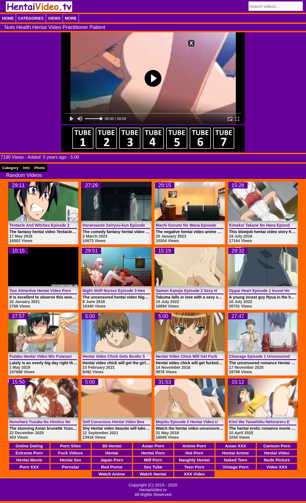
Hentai (111, 452)
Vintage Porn (235, 467)
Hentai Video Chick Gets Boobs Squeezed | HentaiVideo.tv (137, 356)
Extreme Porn (29, 452)
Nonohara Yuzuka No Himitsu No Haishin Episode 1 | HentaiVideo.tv (73, 422)
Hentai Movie (29, 460)
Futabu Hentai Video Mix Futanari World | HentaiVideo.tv (62, 356)
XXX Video (194, 474)
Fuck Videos (70, 452)
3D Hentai (111, 445)
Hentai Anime (235, 452)
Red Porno (111, 467)
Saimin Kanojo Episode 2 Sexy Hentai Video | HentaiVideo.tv (212, 290)
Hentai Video (277, 452)
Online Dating (29, 445)
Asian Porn (153, 445)
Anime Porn (194, 445)
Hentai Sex (70, 460)
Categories (31, 18)
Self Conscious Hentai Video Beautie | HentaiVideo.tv (132, 422)
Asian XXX (235, 445)
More (71, 18)
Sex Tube (153, 467)
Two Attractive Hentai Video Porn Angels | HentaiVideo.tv (63, 290)
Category (10, 168)
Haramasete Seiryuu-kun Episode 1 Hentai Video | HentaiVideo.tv (143, 225)
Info (26, 168)
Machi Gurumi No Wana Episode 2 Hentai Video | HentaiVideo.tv (215, 225)
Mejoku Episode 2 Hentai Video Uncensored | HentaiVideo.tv (212, 422)
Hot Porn (194, 452)
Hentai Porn (153, 452)
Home (8, 18)
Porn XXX (29, 467)
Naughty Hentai (194, 460)
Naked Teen (235, 460)
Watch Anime (112, 474)
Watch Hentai (153, 474)
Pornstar (70, 467)
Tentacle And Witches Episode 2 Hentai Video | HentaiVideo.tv (67, 225)
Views (54, 18)
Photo (39, 168)
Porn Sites (70, 445)
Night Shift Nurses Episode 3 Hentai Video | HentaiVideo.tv (137, 290)
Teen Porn (194, 467)
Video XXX (276, 467)
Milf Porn (153, 460)
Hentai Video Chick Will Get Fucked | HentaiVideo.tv (204, 356)
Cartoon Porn (276, 445)
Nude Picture (277, 460)
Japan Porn (111, 460)
